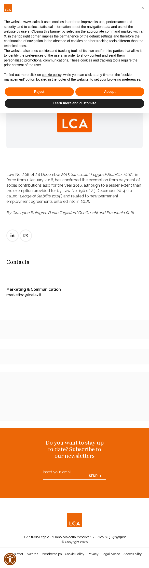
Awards (32, 554)
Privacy (93, 554)
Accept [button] (110, 92)
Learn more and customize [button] (74, 103)
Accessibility (132, 554)
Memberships (51, 554)
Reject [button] (39, 92)
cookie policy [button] (51, 75)
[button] (143, 8)
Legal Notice (111, 554)
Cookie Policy (74, 554)
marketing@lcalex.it (23, 295)
